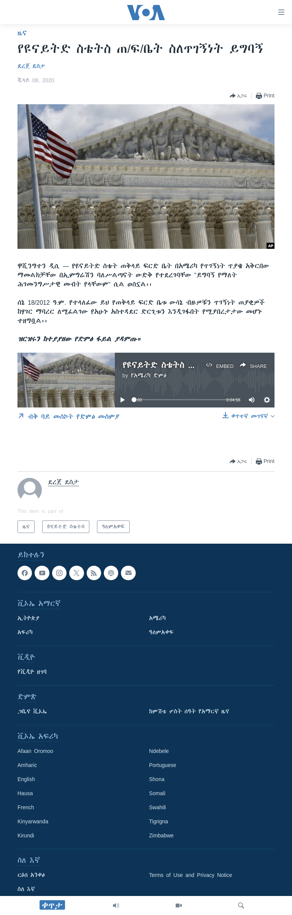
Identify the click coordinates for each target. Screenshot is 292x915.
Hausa (25, 793)
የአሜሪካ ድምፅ (149, 375)
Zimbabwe (161, 835)
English (26, 779)
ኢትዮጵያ (28, 618)
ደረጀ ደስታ (31, 66)
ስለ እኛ (26, 889)
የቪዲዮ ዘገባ (32, 672)
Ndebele (159, 751)
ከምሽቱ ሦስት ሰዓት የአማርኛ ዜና (189, 711)
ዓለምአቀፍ (161, 632)
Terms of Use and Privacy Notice (190, 875)
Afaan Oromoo (35, 751)
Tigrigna (158, 821)
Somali (157, 793)
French (25, 807)
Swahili (157, 807)
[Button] (238, 95)
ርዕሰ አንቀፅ (31, 875)
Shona (156, 779)
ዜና (22, 33)
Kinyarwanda (32, 821)
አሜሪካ (157, 618)
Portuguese (162, 765)
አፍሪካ (25, 632)
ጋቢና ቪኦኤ (32, 711)
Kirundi (25, 835)
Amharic (27, 765)
